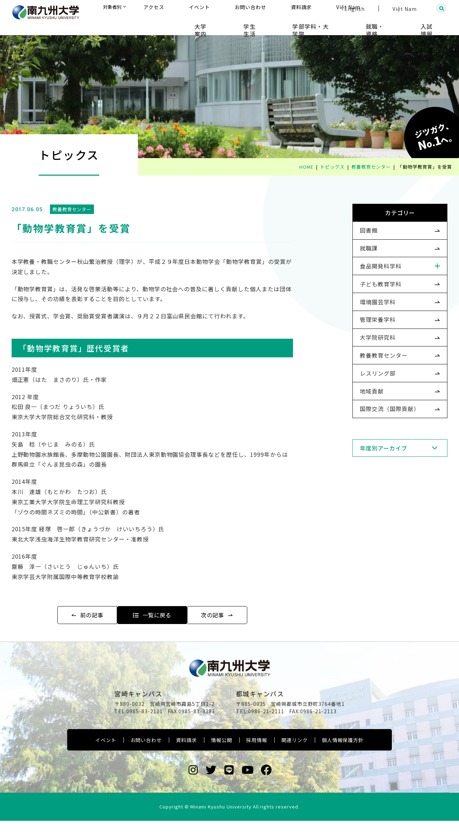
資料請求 (186, 757)
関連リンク (294, 757)
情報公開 (221, 757)
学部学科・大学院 (337, 24)
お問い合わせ (146, 757)
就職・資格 (391, 24)
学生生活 (287, 24)
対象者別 (182, 8)
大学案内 (249, 24)
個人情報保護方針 (343, 757)
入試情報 (433, 24)
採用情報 (256, 757)
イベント (105, 757)
